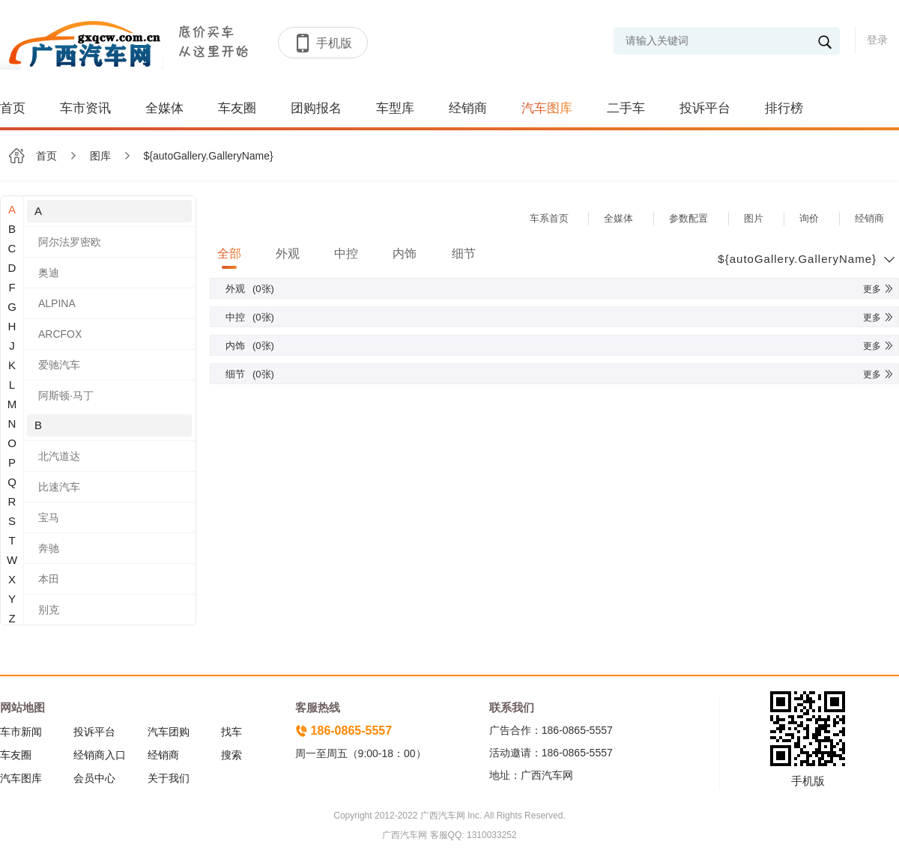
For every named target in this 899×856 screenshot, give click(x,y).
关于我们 (169, 778)
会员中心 (94, 778)
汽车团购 (169, 732)
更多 (879, 289)
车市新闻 (21, 732)
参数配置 (688, 218)
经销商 (468, 108)
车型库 (395, 108)
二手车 (626, 108)
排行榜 (784, 108)
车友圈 (237, 108)
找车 (231, 732)
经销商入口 (99, 755)
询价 (809, 218)
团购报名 (316, 108)
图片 (753, 218)
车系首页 (549, 218)
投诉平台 (704, 108)
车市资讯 (85, 108)
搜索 (231, 755)
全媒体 (164, 108)
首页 (12, 108)
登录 (877, 40)
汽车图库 (546, 108)
